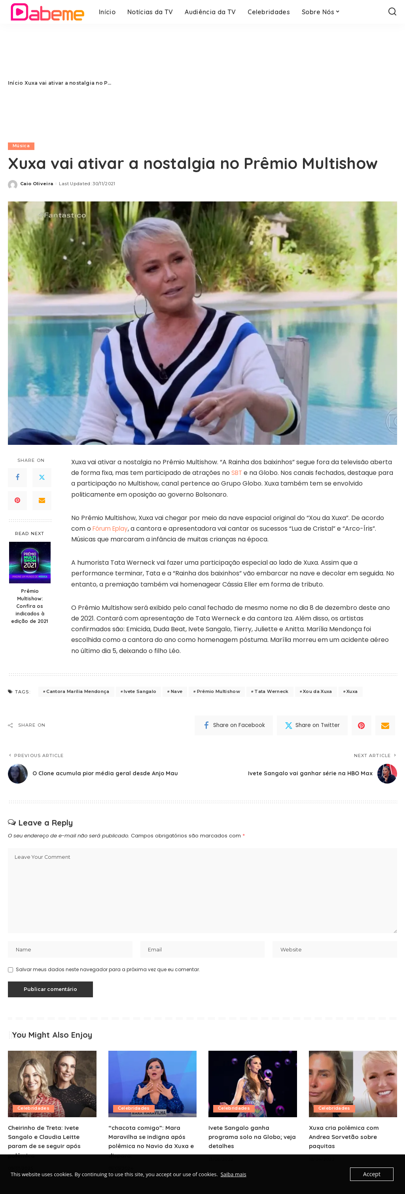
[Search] (392, 12)
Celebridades (33, 1111)
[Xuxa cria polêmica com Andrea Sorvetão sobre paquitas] (353, 1086)
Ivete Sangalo (140, 692)
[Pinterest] (17, 500)
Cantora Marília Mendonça (77, 692)
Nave (176, 692)
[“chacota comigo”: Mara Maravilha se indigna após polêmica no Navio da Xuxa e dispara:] (152, 1086)
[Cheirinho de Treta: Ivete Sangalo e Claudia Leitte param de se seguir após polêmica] (52, 1086)
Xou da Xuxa (317, 692)
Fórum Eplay (112, 528)
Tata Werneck (271, 692)
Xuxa (352, 692)
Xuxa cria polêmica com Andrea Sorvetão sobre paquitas (346, 1139)
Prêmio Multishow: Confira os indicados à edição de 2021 (29, 606)
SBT (237, 472)
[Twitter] (41, 477)
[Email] (41, 500)
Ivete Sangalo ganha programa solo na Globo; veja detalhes (247, 1139)
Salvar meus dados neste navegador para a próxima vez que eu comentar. (108, 971)
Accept (372, 1174)
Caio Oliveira (36, 183)
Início (15, 83)
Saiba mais (233, 1174)
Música (21, 146)
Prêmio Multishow (218, 692)
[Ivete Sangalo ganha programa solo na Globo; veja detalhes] (252, 1086)
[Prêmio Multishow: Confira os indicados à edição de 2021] (30, 563)
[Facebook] (17, 477)
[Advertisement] (255, 83)
